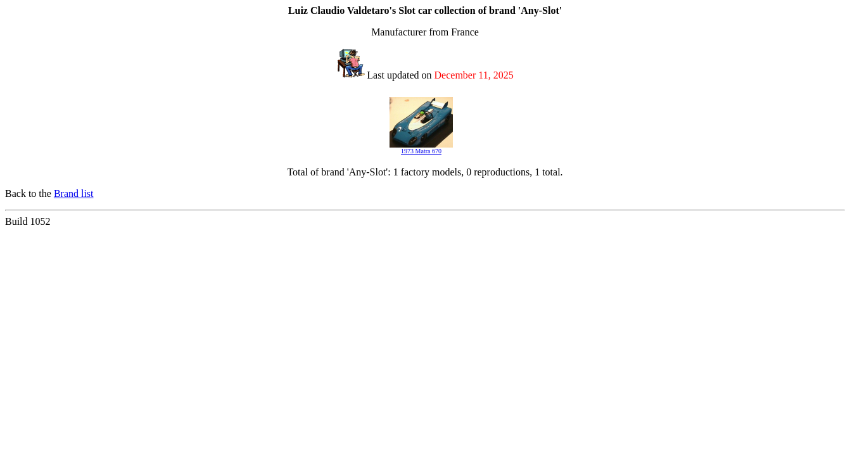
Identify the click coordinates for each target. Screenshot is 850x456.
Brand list (74, 193)
